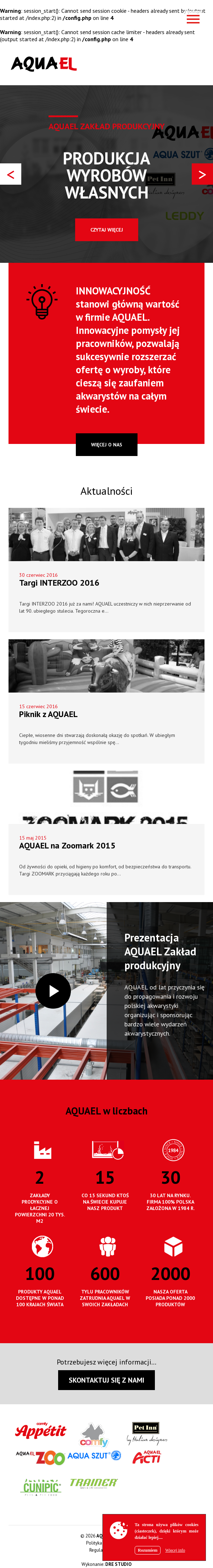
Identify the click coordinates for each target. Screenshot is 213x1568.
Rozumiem (147, 1550)
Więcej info (175, 1550)
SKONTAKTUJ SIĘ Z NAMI (106, 1380)
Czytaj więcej (106, 230)
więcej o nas (106, 444)
